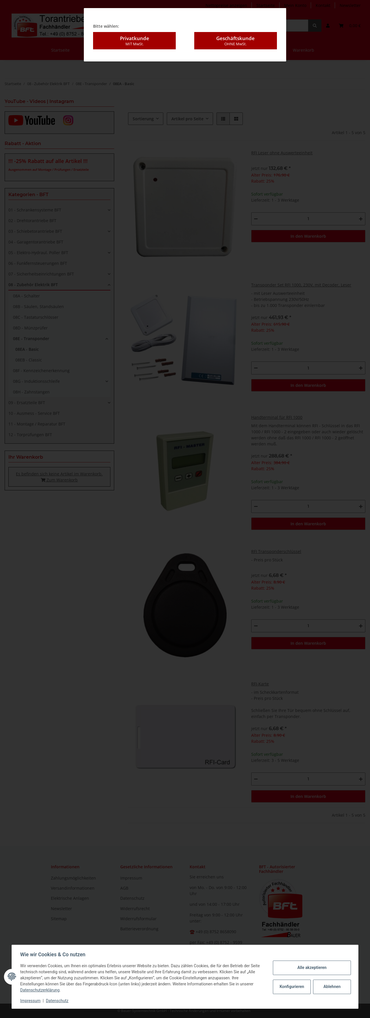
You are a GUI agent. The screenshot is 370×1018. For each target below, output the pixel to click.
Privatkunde (134, 27)
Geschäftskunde (235, 27)
